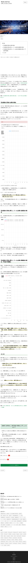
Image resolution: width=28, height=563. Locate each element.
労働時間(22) (3, 517)
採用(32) (8, 513)
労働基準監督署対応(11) (15, 519)
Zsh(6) (21, 534)
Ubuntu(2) (20, 539)
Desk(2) (2, 537)
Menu (25, 2)
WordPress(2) (3, 541)
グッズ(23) (20, 515)
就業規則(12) (9, 519)
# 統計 (2, 38)
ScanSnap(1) (15, 543)
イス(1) (2, 545)
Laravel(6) (13, 534)
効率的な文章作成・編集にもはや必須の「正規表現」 (10, 499)
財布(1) (8, 545)
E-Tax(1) (10, 541)
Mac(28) (6, 532)
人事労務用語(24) (15, 515)
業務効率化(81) (3, 513)
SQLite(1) (19, 543)
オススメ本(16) (3, 519)
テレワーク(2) (13, 524)
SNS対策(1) (23, 524)
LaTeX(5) (24, 534)
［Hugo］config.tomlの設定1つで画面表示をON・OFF (10, 505)
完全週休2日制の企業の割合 (9, 45)
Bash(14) (20, 532)
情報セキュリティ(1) (8, 526)
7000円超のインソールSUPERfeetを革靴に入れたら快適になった (12, 502)
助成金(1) (2, 526)
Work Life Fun (5, 2)
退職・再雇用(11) (23, 519)
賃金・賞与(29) (3, 515)
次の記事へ (25, 470)
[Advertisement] (14, 13)
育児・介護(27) (9, 515)
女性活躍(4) (8, 524)
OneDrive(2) (9, 539)
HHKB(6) (10, 534)
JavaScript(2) (15, 537)
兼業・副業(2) (18, 524)
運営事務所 (14, 554)
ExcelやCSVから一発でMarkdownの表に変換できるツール (11, 496)
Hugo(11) (24, 532)
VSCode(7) (6, 534)
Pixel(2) (13, 539)
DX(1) (7, 541)
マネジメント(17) (22, 517)
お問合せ (14, 559)
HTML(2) (10, 537)
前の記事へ (2, 470)
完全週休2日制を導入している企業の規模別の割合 (13, 47)
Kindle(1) (24, 541)
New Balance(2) (3, 539)
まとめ (4, 52)
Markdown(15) (15, 532)
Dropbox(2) (6, 537)
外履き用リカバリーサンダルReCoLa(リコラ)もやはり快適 (11, 507)
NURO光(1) (2, 543)
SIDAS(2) (16, 539)
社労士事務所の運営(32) (14, 513)
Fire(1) (14, 541)
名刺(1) (5, 545)
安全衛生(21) (8, 517)
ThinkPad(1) (24, 543)
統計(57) (2, 532)
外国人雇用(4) (3, 524)
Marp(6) (18, 534)
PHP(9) (2, 534)
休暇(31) (20, 513)
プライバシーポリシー (14, 556)
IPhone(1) (20, 541)
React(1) (10, 543)
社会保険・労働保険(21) (15, 517)
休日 (2, 36)
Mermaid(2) (20, 537)
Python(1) (6, 543)
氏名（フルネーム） (5, 455)
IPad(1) (17, 541)
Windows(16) (10, 532)
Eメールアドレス (5, 459)
